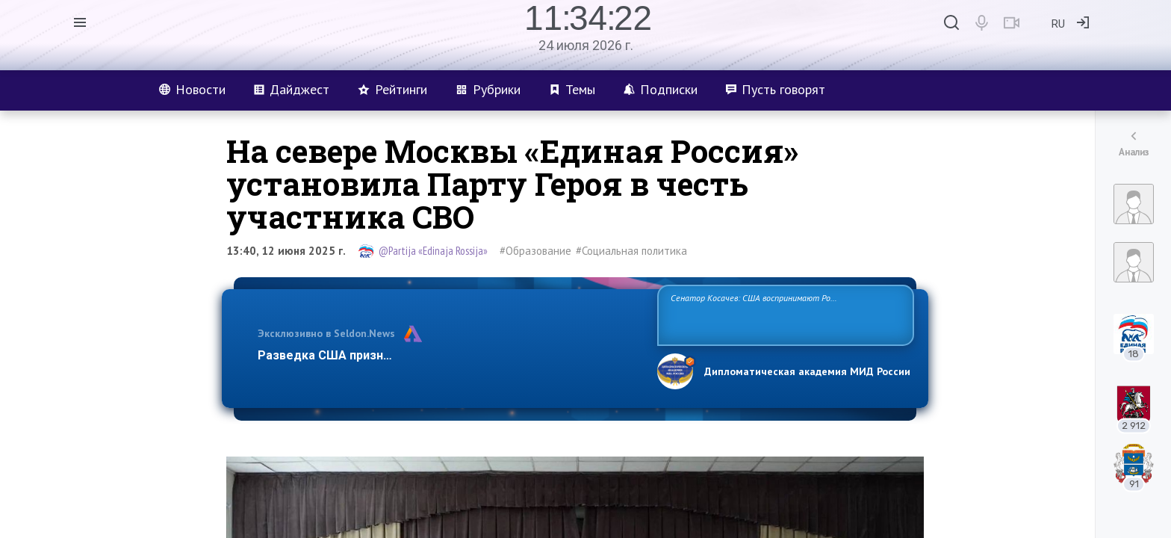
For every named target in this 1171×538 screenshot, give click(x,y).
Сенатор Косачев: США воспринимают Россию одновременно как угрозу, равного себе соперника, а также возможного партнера (783, 314)
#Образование (535, 251)
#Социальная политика (631, 251)
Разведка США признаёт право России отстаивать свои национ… (450, 355)
